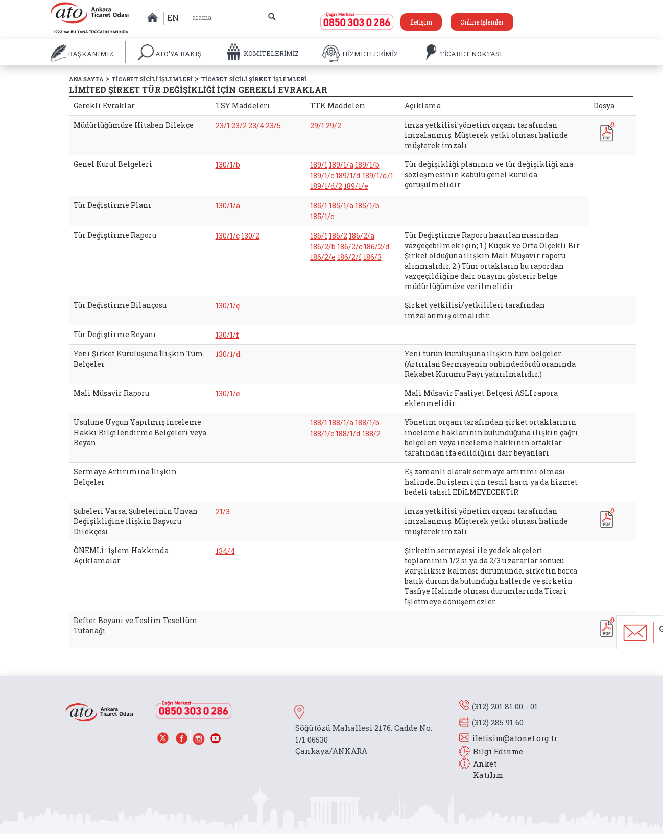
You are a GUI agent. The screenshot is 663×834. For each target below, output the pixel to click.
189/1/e (356, 186)
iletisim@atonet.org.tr (514, 738)
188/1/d (348, 433)
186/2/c (349, 246)
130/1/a (228, 205)
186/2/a (361, 236)
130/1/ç (228, 306)
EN (173, 17)
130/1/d (228, 354)
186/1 (318, 236)
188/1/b (367, 422)
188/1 (318, 422)
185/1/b (367, 205)
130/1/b (228, 165)
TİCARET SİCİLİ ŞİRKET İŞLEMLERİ (253, 79)
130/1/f (227, 335)
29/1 (317, 125)
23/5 (273, 125)
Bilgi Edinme (498, 751)
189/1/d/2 (326, 186)
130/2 (250, 236)
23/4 (256, 125)
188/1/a (341, 422)
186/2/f (349, 257)
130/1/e (228, 393)
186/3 (372, 257)
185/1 (318, 205)
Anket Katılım (483, 769)
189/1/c (322, 175)
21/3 (223, 511)
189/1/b (367, 165)
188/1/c (322, 433)
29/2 (333, 125)
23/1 (223, 125)
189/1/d (348, 175)
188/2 (371, 433)
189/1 (318, 165)
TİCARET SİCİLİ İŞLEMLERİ (152, 79)
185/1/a (341, 205)
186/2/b (323, 246)
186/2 (338, 236)
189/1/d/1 (377, 175)
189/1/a (341, 165)
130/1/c (228, 236)
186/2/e (323, 257)
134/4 (225, 551)
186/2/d (377, 246)
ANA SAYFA (86, 79)
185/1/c (322, 216)
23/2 (239, 125)
